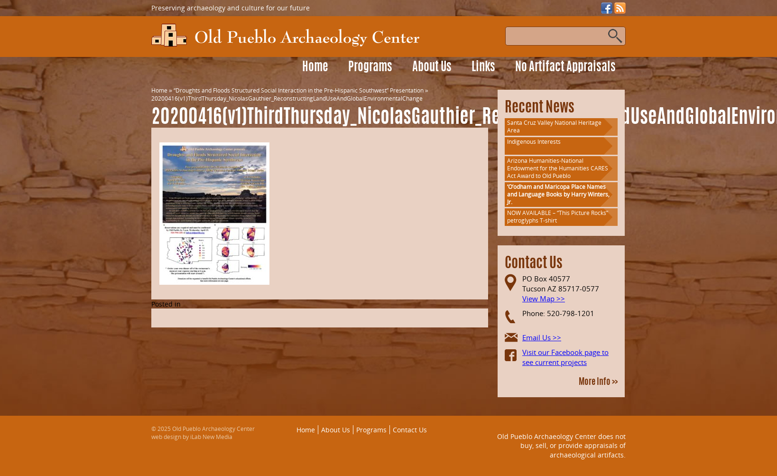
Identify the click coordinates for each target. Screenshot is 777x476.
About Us (432, 68)
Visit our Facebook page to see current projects (565, 357)
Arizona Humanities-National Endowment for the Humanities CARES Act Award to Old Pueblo (557, 168)
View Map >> (543, 298)
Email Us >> (541, 337)
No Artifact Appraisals (565, 68)
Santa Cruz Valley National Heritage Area (554, 126)
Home (315, 68)
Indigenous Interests (534, 142)
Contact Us (410, 429)
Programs (370, 68)
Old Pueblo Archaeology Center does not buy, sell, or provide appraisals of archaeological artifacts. (561, 445)
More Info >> (598, 382)
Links (483, 68)
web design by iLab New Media (191, 437)
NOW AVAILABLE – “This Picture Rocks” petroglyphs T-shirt (557, 216)
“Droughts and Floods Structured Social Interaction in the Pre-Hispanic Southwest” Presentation (299, 90)
